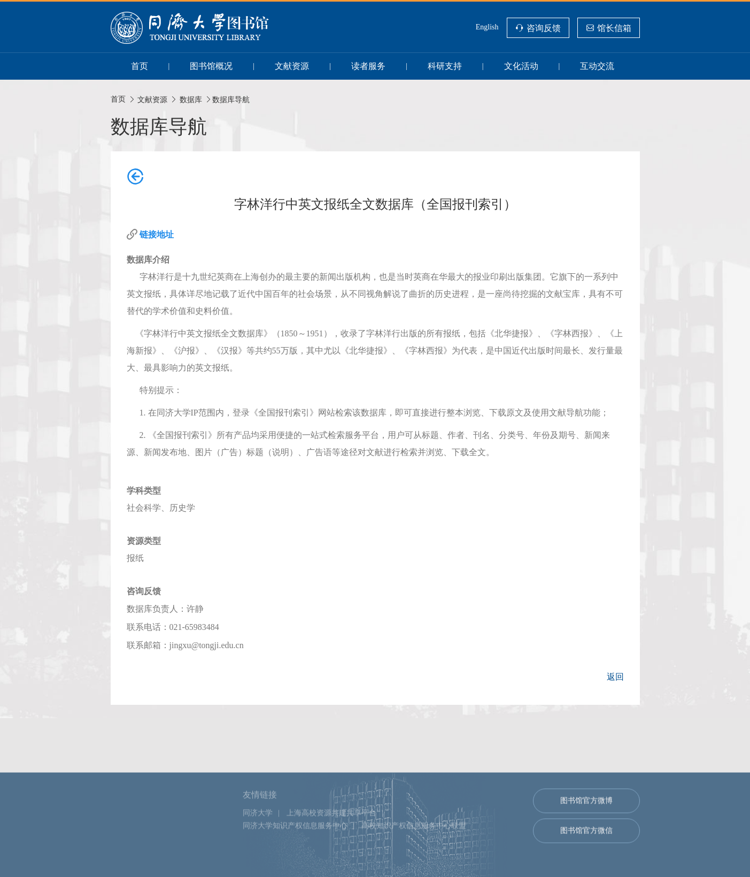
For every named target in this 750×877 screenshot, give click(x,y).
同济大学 (258, 836)
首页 (139, 66)
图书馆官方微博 (586, 823)
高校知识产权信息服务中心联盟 (413, 848)
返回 (615, 676)
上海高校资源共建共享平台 (331, 836)
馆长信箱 (614, 28)
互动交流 (597, 66)
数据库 (191, 99)
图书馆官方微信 (586, 853)
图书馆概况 (211, 66)
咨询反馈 (544, 28)
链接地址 (157, 234)
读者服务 (368, 66)
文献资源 (292, 66)
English (487, 27)
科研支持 (445, 66)
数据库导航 (231, 99)
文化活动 (521, 66)
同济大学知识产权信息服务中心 (295, 848)
